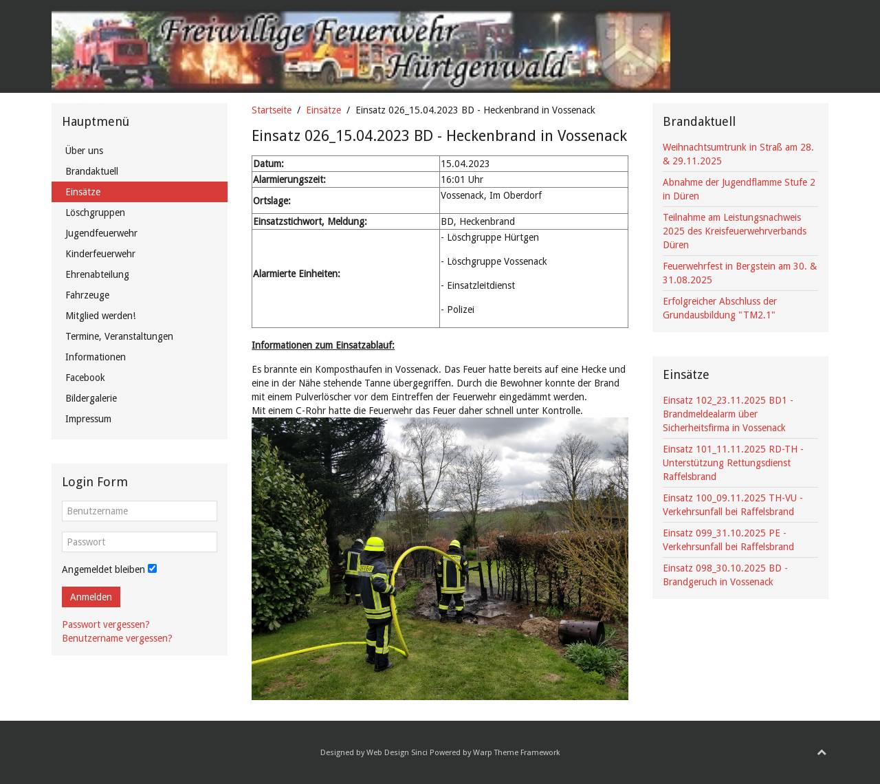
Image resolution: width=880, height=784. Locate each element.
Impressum (88, 418)
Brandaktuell (91, 171)
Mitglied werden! (100, 315)
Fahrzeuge (87, 295)
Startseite (272, 110)
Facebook (85, 377)
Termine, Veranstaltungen (119, 336)
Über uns (84, 150)
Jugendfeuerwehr (101, 233)
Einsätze (323, 110)
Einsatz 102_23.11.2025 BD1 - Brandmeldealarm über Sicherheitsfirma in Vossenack (728, 414)
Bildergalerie (91, 398)
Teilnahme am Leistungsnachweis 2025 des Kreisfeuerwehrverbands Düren (734, 231)
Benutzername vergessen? (117, 638)
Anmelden (91, 596)
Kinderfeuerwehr (100, 253)
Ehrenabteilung (97, 274)
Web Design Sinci (397, 752)
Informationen (95, 356)
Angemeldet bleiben (103, 569)
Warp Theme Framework (516, 752)
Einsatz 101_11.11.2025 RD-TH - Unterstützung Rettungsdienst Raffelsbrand (733, 463)
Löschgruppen (95, 212)
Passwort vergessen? (106, 624)
